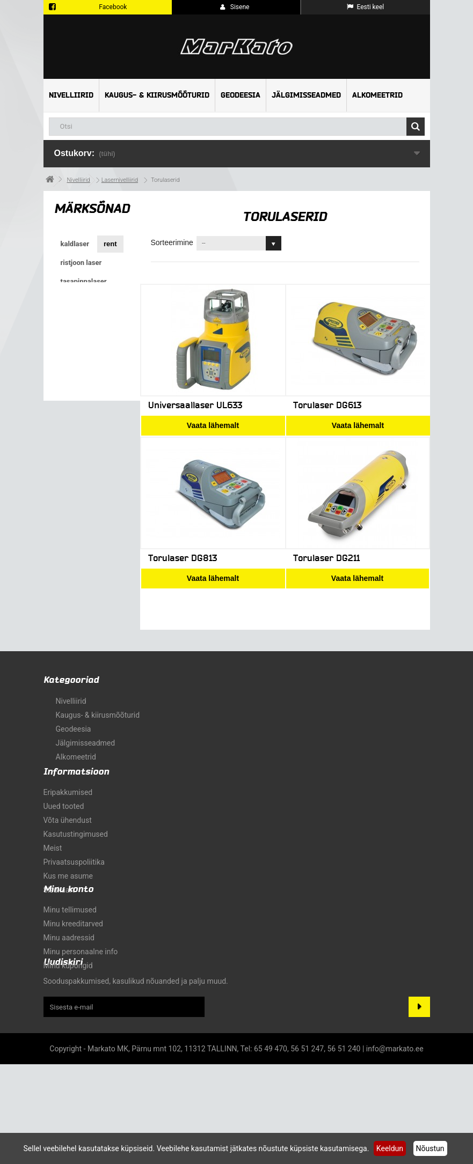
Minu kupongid (68, 1037)
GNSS (71, 338)
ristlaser (73, 319)
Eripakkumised (68, 820)
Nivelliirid (71, 95)
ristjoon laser (81, 263)
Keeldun (389, 1148)
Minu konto (68, 961)
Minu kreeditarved (73, 995)
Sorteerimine (172, 242)
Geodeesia (240, 95)
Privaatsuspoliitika (74, 890)
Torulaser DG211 (326, 558)
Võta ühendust (67, 848)
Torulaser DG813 (182, 558)
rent (110, 244)
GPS (108, 319)
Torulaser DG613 (327, 405)
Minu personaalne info (80, 1023)
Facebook (113, 7)
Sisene (235, 7)
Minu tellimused (70, 981)
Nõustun (430, 1148)
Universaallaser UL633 (195, 405)
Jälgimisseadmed (306, 95)
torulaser (76, 356)
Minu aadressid (68, 1009)
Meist (52, 876)
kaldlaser (75, 244)
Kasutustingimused (75, 862)
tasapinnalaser (84, 281)
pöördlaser (77, 300)
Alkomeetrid (377, 95)
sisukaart (59, 918)
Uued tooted (63, 834)
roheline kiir (80, 375)
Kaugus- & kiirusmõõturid (157, 95)
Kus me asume (68, 904)
